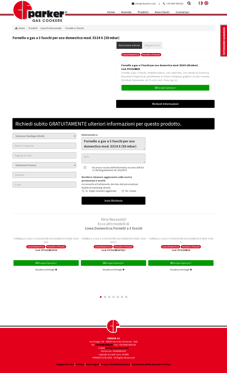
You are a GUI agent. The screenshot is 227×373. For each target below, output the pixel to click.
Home (22, 28)
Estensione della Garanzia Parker (151, 364)
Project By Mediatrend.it (115, 364)
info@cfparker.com (145, 3)
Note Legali (92, 364)
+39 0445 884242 (174, 3)
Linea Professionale (51, 28)
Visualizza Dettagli (46, 269)
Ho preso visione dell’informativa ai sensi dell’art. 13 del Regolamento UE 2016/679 (118, 169)
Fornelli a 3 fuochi (74, 28)
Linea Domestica (131, 54)
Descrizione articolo (129, 45)
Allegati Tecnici (152, 45)
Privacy (80, 364)
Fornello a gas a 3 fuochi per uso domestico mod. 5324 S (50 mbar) (113, 143)
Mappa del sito (65, 364)
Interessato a (90, 134)
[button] (101, 297)
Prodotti (33, 28)
